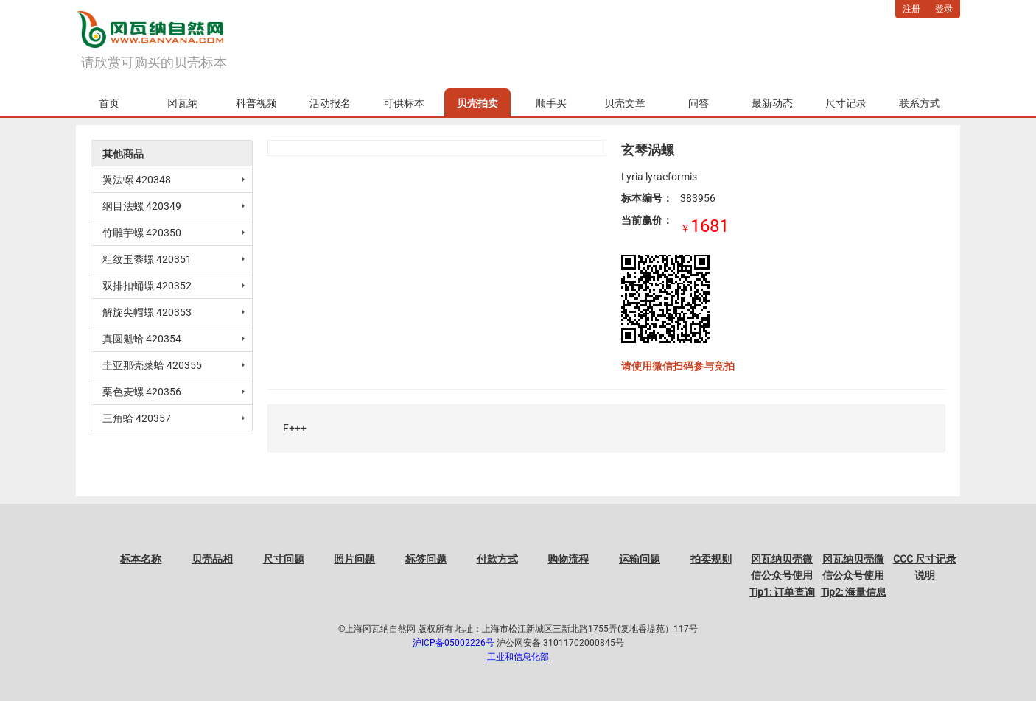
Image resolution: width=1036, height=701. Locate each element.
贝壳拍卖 (477, 103)
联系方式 (919, 103)
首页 (109, 103)
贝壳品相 (212, 559)
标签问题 (426, 559)
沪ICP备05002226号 (453, 643)
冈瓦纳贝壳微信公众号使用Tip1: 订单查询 (782, 575)
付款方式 (497, 559)
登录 (944, 9)
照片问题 (354, 559)
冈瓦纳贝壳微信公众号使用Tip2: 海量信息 (853, 575)
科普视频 (256, 103)
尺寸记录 (846, 103)
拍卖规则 (711, 559)
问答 (698, 103)
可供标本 (403, 103)
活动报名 (330, 103)
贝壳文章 (624, 103)
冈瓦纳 (182, 103)
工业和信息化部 (518, 657)
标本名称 (140, 559)
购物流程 (568, 559)
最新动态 (772, 103)
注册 (911, 9)
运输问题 (639, 559)
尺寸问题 (283, 559)
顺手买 (551, 103)
